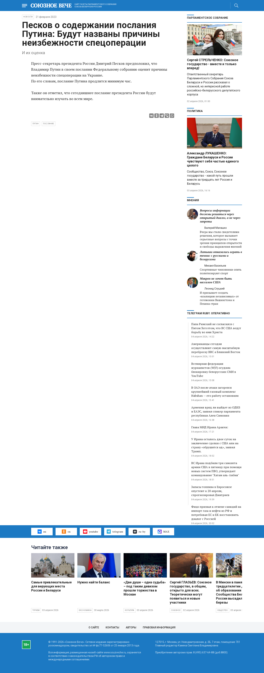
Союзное (176, 610)
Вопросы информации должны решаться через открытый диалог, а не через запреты (220, 216)
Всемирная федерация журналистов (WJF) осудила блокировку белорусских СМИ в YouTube (213, 370)
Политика (195, 111)
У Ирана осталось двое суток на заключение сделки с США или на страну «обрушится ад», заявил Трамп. (214, 445)
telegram (115, 531)
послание (48, 124)
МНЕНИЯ (193, 200)
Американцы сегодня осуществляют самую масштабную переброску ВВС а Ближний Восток (215, 348)
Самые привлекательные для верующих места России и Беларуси (51, 586)
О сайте (94, 627)
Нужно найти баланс (93, 582)
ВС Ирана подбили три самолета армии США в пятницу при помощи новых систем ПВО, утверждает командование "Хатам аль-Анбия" (216, 469)
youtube (90, 531)
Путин (35, 124)
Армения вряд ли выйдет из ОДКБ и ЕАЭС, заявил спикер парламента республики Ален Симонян (215, 411)
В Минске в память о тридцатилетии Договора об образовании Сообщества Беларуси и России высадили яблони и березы (237, 592)
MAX (163, 532)
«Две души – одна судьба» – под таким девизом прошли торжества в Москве (145, 588)
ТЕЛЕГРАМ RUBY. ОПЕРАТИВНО (208, 313)
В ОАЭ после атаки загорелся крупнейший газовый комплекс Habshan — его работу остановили (215, 392)
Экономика (85, 610)
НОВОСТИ (28, 17)
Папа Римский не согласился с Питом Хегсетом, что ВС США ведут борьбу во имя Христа (216, 328)
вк (42, 531)
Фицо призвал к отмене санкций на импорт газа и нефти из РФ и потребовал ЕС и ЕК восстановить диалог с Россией (216, 513)
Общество (222, 610)
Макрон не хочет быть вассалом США (216, 280)
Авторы (131, 627)
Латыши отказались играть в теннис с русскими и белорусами (221, 255)
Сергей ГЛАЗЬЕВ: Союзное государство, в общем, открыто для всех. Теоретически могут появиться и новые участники (191, 592)
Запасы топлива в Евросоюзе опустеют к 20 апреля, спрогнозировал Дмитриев (211, 491)
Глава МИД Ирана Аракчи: (209, 427)
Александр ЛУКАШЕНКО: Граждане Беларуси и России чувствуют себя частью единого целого (213, 159)
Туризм (36, 610)
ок (66, 531)
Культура (129, 610)
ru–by (139, 532)
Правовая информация (159, 627)
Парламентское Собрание (207, 17)
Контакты (112, 627)
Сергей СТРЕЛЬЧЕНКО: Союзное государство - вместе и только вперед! (212, 64)
